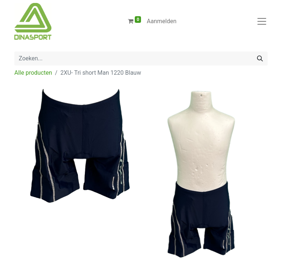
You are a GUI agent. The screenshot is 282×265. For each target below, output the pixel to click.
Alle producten (33, 72)
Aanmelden (162, 21)
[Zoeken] (260, 59)
